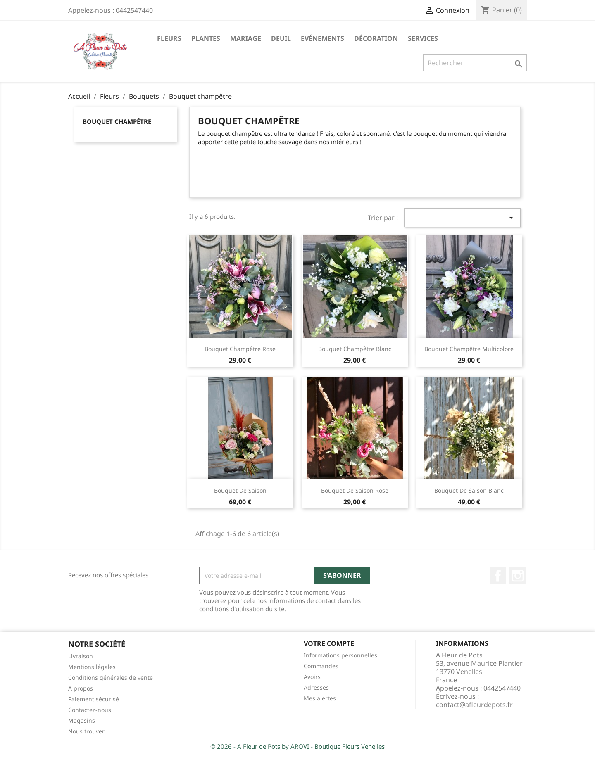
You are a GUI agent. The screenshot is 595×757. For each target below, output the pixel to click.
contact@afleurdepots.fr (474, 704)
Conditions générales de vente (110, 677)
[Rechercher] (475, 62)
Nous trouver (86, 731)
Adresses (316, 687)
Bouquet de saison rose (354, 490)
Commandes (321, 666)
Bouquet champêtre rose (240, 349)
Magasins (81, 720)
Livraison (80, 656)
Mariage (245, 38)
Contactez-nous (89, 710)
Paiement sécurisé (93, 699)
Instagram (517, 575)
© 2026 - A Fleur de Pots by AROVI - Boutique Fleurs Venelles (297, 746)
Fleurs (169, 38)
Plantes (205, 38)
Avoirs (312, 677)
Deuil (281, 38)
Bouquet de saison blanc (469, 490)
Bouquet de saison (240, 490)
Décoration (376, 38)
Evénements (322, 38)
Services (423, 38)
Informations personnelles (340, 655)
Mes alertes (320, 698)
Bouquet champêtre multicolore (469, 349)
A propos (80, 688)
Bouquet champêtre (117, 121)
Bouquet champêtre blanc (354, 349)
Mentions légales (92, 667)
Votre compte (329, 643)
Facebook (498, 575)
